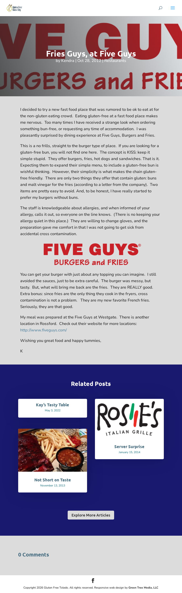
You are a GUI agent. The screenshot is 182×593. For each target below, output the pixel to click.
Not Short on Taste (52, 479)
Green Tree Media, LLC (143, 588)
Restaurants (115, 60)
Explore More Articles (91, 515)
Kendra (67, 60)
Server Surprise (129, 446)
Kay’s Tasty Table (52, 404)
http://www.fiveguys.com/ (43, 330)
